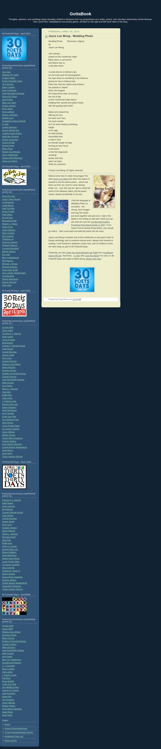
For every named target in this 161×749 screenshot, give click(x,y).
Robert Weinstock (10, 279)
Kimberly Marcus (9, 245)
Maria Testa (7, 149)
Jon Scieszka (8, 700)
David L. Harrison (10, 389)
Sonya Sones (8, 146)
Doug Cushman (9, 90)
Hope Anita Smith (10, 270)
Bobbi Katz (7, 395)
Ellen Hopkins (8, 233)
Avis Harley (7, 386)
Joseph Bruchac (9, 352)
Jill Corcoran (7, 84)
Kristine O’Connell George (14, 641)
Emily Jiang (7, 109)
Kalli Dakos (7, 215)
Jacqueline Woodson (11, 586)
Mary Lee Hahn (9, 103)
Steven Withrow (9, 282)
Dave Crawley (8, 87)
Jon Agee (6, 72)
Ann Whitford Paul (10, 420)
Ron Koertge (8, 236)
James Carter (8, 355)
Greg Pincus (7, 423)
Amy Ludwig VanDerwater (14, 273)
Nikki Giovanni (8, 647)
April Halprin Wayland (12, 444)
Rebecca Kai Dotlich (11, 364)
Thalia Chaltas (8, 78)
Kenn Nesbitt (8, 413)
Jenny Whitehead (10, 155)
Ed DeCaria (7, 218)
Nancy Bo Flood (9, 96)
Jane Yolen (7, 453)
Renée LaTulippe (10, 115)
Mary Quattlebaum (10, 258)
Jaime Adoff (7, 330)
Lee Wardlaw (8, 276)
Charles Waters (9, 441)
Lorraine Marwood (10, 248)
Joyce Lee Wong (9, 161)
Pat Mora (6, 678)
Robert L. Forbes (10, 224)
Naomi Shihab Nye (10, 130)
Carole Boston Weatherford (14, 447)
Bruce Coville (8, 211)
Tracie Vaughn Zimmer (12, 456)
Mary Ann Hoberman (11, 660)
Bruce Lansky (8, 669)
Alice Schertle (8, 568)
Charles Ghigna (9, 377)
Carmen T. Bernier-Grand (13, 346)
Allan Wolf (6, 285)
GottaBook (80, 13)
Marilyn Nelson (9, 251)
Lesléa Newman (9, 127)
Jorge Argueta (8, 340)
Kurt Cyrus (7, 358)
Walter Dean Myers (11, 558)
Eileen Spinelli (8, 574)
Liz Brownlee (8, 202)
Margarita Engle (9, 221)
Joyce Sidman (8, 432)
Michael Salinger (9, 267)
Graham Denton (9, 361)
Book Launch (11, 740)
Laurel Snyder (8, 142)
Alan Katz (6, 392)
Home (7, 724)
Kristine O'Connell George (14, 374)
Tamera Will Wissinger (12, 158)
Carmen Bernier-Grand (12, 512)
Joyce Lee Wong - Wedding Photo (70, 36)
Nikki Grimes (8, 383)
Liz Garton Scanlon (11, 429)
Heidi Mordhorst (9, 410)
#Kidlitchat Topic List (14, 736)
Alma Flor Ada (8, 196)
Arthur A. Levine (9, 546)
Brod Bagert (7, 343)
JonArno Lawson (9, 242)
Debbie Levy (7, 118)
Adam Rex (7, 697)
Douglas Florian (9, 370)
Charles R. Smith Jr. (11, 571)
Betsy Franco (8, 638)
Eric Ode (6, 255)
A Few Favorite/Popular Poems (19, 732)
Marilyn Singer (8, 435)
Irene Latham (8, 112)
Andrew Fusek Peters (12, 133)
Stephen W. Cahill (10, 75)
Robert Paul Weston (11, 152)
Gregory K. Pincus (10, 690)
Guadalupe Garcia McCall (14, 121)
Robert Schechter (10, 140)
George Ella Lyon (10, 404)
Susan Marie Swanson (12, 438)
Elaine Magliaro (9, 407)
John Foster (7, 100)
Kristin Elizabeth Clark (12, 81)
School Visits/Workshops (16, 728)
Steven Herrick (9, 106)
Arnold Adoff (7, 327)
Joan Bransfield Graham (13, 380)
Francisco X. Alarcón (11, 334)
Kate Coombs (8, 208)
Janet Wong (7, 450)
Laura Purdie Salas (11, 426)
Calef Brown (7, 349)
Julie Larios (7, 398)
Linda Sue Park (9, 416)
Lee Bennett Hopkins (11, 663)
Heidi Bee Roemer (10, 136)
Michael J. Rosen (10, 264)
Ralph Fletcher (8, 367)
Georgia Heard (9, 537)
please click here (93, 259)
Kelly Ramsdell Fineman (13, 93)
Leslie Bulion (8, 205)
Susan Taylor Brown (11, 199)
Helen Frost (7, 227)
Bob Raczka (7, 261)
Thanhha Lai (7, 239)
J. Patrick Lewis (9, 401)
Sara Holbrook (8, 230)
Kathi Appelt (7, 337)
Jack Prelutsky (8, 693)
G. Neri (5, 124)
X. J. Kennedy (8, 666)
